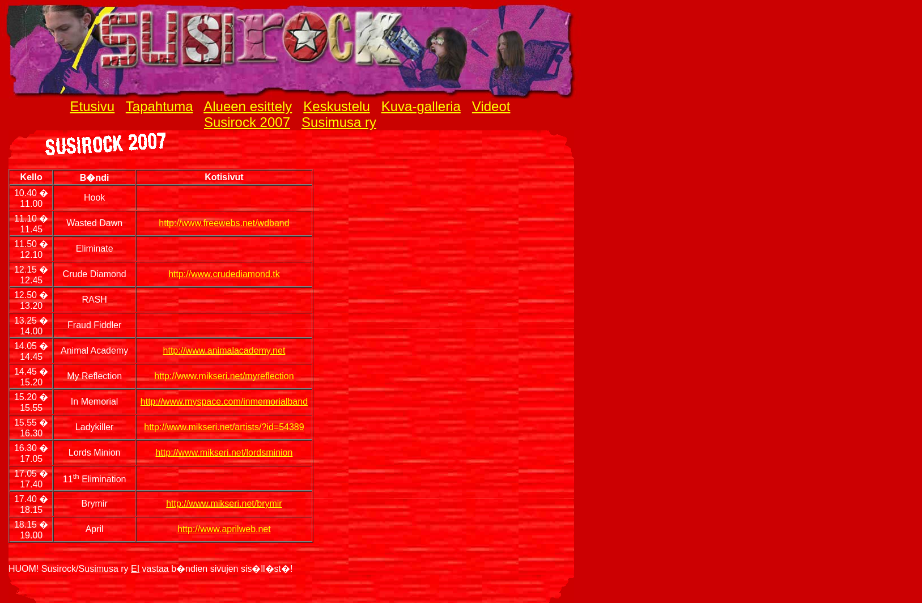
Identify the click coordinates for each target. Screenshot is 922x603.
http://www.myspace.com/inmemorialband (224, 401)
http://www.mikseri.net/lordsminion (224, 452)
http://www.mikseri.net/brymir (224, 503)
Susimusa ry (338, 122)
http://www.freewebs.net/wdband (224, 223)
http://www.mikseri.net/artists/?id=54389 (224, 427)
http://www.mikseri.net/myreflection (224, 376)
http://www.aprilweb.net (224, 529)
